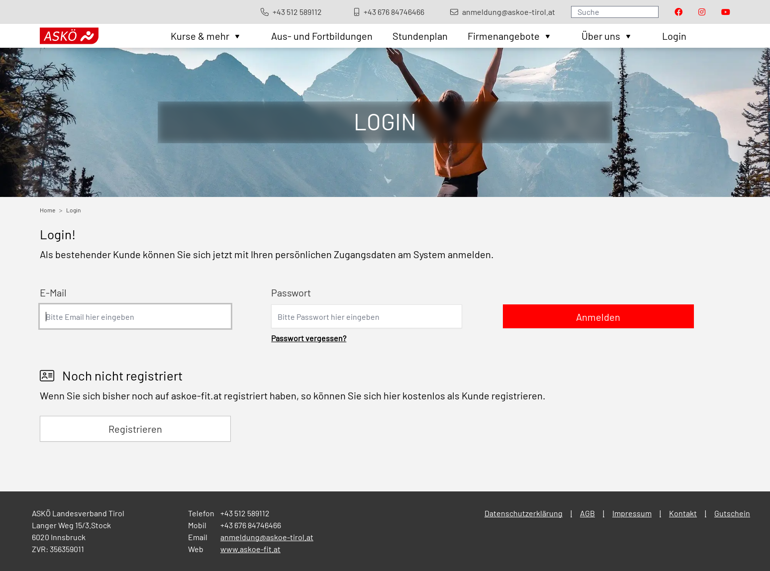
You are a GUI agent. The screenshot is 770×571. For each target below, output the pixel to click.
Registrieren (135, 429)
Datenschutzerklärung (523, 513)
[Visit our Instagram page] (701, 12)
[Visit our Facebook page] (678, 12)
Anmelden (598, 317)
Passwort (291, 292)
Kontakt (683, 513)
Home (47, 209)
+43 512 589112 (245, 513)
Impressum (632, 513)
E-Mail (53, 292)
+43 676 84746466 (250, 525)
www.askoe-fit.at (250, 549)
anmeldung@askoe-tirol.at (266, 537)
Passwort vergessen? (308, 338)
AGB (587, 513)
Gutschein (732, 513)
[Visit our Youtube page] (725, 12)
